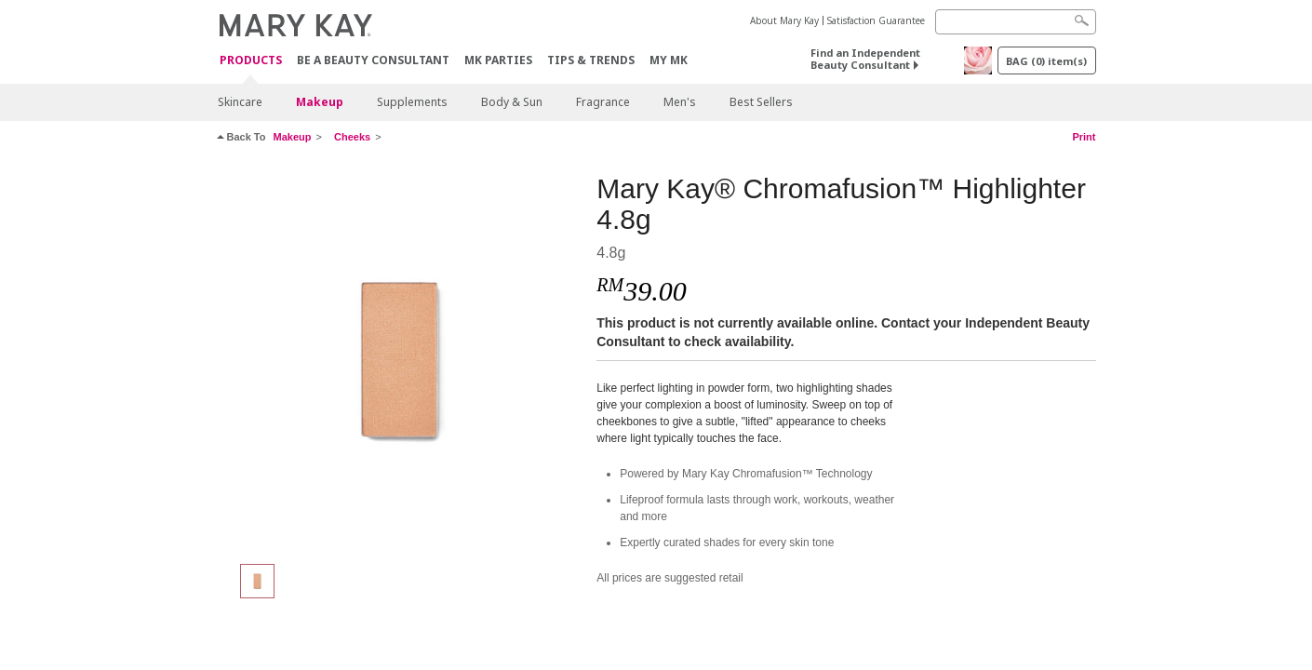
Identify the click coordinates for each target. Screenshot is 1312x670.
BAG (1046, 61)
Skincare (240, 102)
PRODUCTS (251, 61)
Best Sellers (761, 102)
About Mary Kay (784, 20)
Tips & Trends (591, 60)
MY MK (668, 60)
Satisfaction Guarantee (876, 20)
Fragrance (603, 102)
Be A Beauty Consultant (373, 60)
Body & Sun (511, 102)
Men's (679, 102)
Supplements (412, 102)
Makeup (319, 102)
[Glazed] (400, 359)
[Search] (1015, 21)
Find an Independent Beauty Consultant (865, 59)
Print (1083, 136)
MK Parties (498, 60)
